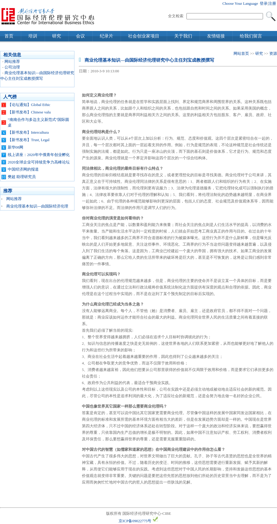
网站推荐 (12, 62)
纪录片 (106, 36)
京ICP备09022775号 (135, 521)
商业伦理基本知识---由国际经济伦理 (37, 206)
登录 (263, 3)
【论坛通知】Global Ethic (29, 105)
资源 (273, 54)
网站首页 (241, 54)
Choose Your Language (240, 3)
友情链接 (216, 36)
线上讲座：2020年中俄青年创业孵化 (39, 155)
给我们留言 (251, 36)
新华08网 (15, 147)
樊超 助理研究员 (22, 177)
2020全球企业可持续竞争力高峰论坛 (39, 162)
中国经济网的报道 (23, 169)
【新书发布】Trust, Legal (28, 140)
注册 (272, 3)
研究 (56, 36)
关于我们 (183, 36)
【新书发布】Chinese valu (29, 112)
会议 (80, 36)
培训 (32, 36)
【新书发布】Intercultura (28, 132)
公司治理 (12, 67)
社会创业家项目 (143, 36)
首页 (8, 36)
